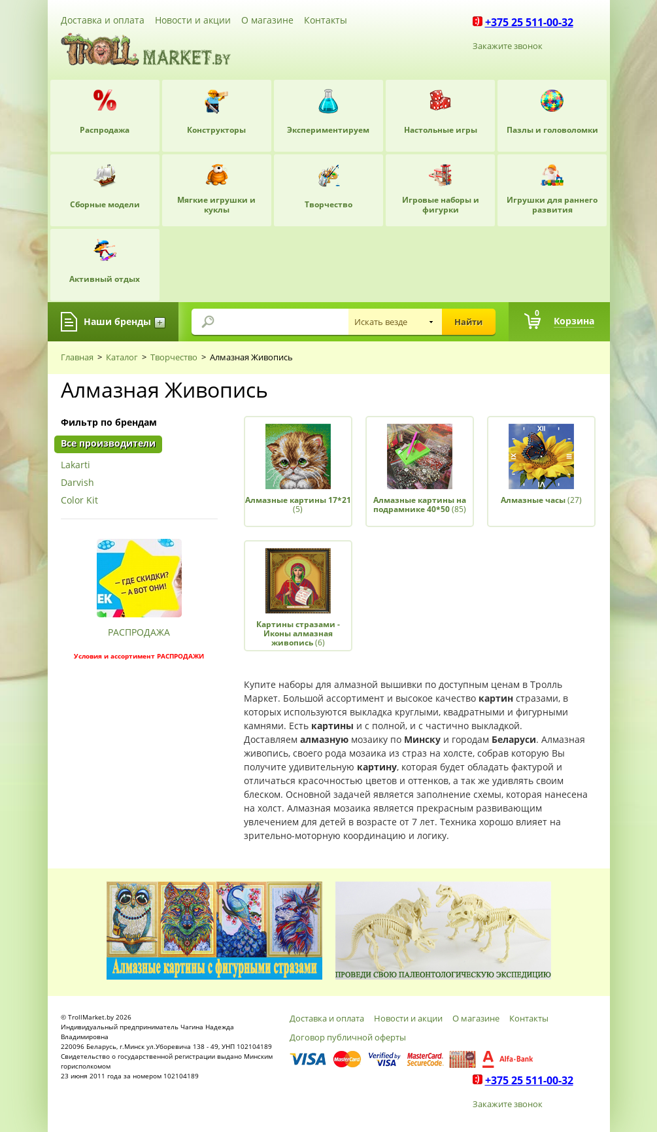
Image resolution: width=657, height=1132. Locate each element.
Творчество (173, 357)
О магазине (267, 20)
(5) (298, 504)
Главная (77, 357)
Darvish (77, 483)
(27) (541, 500)
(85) (419, 504)
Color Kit (79, 500)
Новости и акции (193, 20)
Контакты (325, 20)
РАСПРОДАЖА (139, 632)
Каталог (122, 357)
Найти (468, 322)
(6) (298, 634)
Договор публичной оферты (348, 1037)
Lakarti (75, 465)
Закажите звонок (508, 46)
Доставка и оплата (102, 20)
